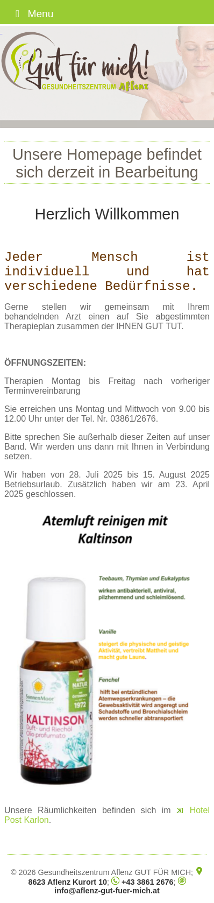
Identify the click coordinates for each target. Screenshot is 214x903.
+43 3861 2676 (142, 882)
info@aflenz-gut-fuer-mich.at (120, 886)
